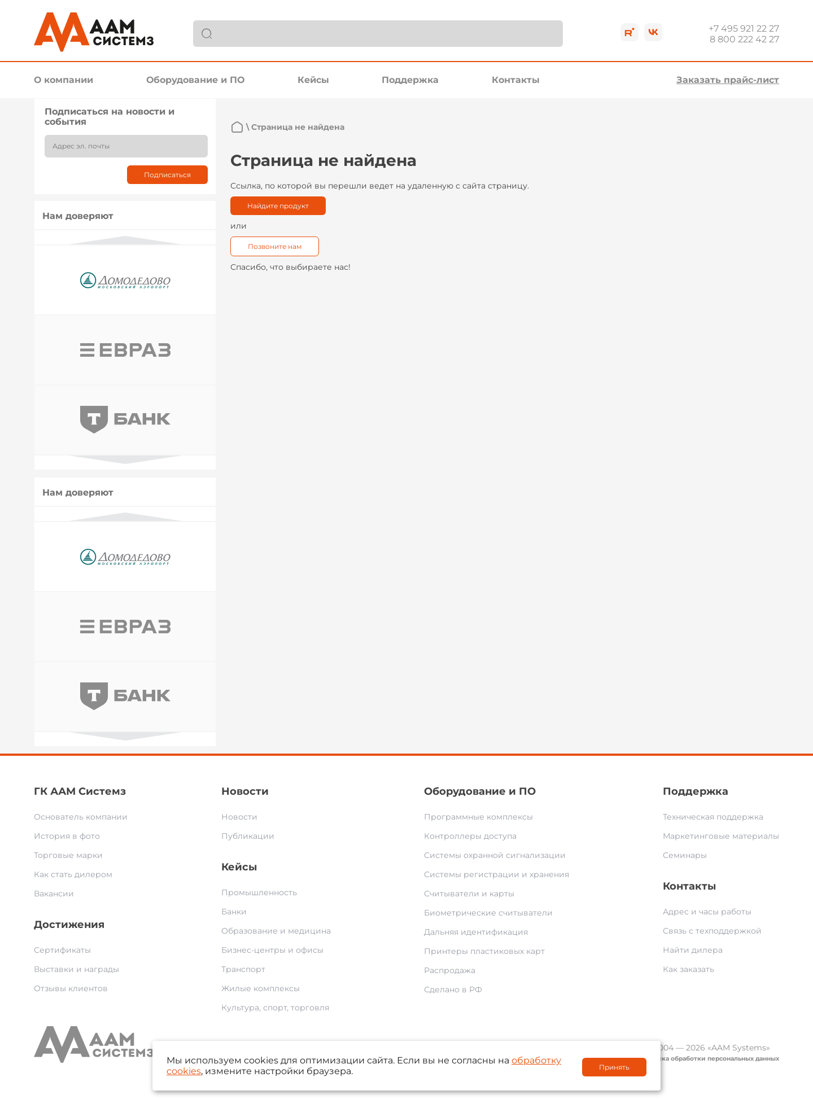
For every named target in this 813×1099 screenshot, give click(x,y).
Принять (614, 1067)
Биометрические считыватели (488, 913)
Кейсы (313, 80)
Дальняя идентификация (476, 932)
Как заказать (688, 969)
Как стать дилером (73, 874)
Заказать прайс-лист (727, 80)
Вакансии (54, 893)
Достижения (69, 924)
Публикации (247, 836)
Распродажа (449, 970)
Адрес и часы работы (707, 912)
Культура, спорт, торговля (275, 1007)
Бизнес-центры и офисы (272, 950)
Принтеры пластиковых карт (484, 951)
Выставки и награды (76, 969)
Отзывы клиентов (71, 988)
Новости (245, 791)
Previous (125, 240)
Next (125, 460)
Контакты (516, 80)
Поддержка (410, 80)
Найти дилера (693, 950)
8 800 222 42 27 (744, 39)
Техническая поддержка (713, 817)
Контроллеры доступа (470, 836)
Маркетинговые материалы (721, 836)
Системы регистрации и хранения (496, 874)
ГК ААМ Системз (80, 791)
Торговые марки (68, 855)
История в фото (67, 836)
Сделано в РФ (453, 989)
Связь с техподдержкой (712, 931)
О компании (63, 80)
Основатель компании (81, 817)
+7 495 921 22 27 (744, 28)
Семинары (685, 855)
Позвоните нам (274, 246)
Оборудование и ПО (195, 80)
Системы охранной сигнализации (495, 855)
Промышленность (259, 892)
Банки (234, 912)
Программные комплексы (478, 817)
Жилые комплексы (260, 988)
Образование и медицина (276, 931)
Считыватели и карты (469, 893)
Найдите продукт (278, 206)
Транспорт (243, 969)
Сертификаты (62, 950)
